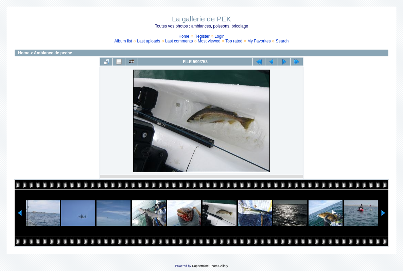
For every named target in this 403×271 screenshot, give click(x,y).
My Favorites (259, 41)
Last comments (179, 41)
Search (282, 41)
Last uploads (148, 41)
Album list (123, 41)
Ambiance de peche (53, 53)
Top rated (233, 41)
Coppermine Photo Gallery (210, 266)
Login (219, 36)
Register (202, 36)
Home (183, 36)
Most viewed (209, 41)
